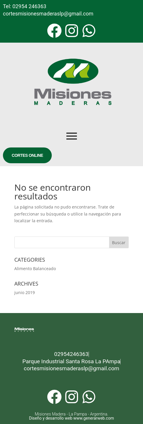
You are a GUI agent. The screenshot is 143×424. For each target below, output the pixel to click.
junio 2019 (24, 292)
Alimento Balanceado (35, 268)
